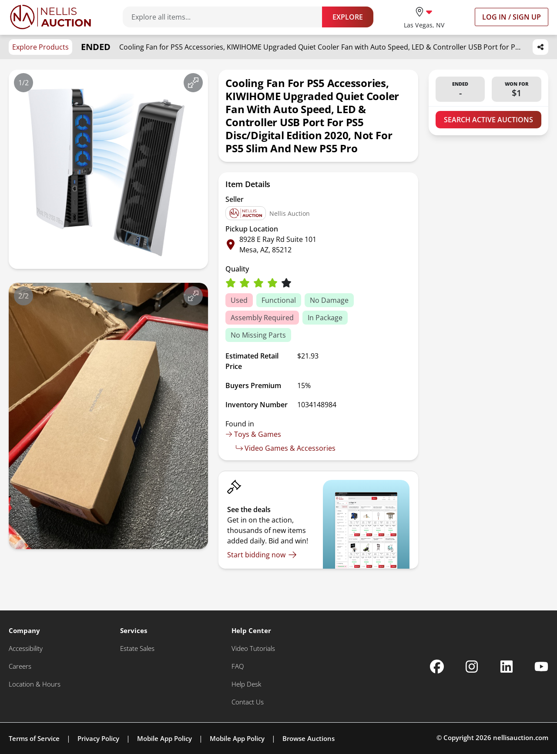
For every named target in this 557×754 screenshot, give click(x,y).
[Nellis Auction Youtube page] (541, 667)
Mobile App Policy (164, 738)
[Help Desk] (246, 684)
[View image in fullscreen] (193, 82)
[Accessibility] (26, 648)
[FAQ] (238, 666)
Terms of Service (34, 738)
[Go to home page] (50, 17)
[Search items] (226, 17)
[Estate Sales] (137, 648)
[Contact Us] (248, 702)
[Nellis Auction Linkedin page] (506, 667)
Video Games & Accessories (286, 448)
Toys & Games (253, 434)
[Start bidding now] (262, 555)
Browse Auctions (308, 738)
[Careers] (20, 666)
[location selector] (424, 16)
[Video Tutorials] (253, 648)
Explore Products (40, 47)
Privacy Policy (98, 738)
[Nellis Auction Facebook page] (437, 667)
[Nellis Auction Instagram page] (472, 667)
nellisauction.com (520, 737)
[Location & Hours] (34, 684)
